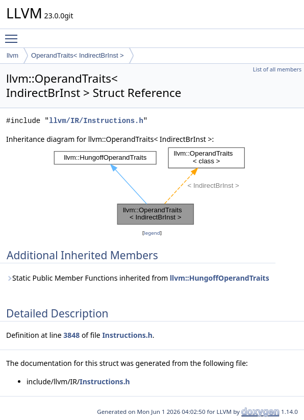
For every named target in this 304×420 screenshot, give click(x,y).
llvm (12, 55)
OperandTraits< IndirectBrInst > (77, 55)
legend (152, 233)
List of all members (277, 69)
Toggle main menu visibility (13, 34)
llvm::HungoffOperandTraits (219, 278)
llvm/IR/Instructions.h (96, 121)
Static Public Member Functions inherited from (137, 278)
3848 (71, 335)
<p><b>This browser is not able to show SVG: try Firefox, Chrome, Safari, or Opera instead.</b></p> (152, 186)
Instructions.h (127, 335)
